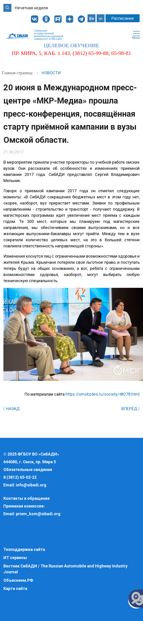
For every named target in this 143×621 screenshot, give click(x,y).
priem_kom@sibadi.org (38, 513)
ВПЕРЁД (130, 408)
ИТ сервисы (15, 557)
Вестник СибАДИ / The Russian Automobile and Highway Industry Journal (65, 569)
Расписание (122, 18)
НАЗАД (11, 408)
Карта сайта (15, 588)
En (91, 18)
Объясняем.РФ (18, 580)
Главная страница (17, 73)
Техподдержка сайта (24, 549)
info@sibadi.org (31, 485)
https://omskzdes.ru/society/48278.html (102, 394)
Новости (51, 72)
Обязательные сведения (27, 469)
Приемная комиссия (23, 506)
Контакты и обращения (26, 498)
